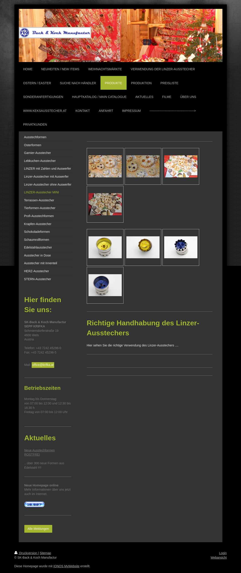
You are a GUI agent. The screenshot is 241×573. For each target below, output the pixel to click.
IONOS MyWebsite (66, 566)
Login (223, 553)
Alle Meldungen (38, 528)
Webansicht (219, 557)
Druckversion (26, 553)
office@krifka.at (43, 365)
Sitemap (45, 553)
